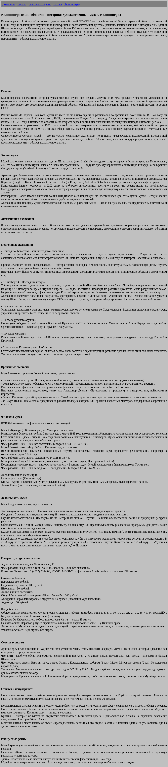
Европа (21, 4)
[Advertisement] (84, 67)
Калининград (72, 4)
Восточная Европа (40, 4)
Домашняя (8, 4)
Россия (57, 4)
